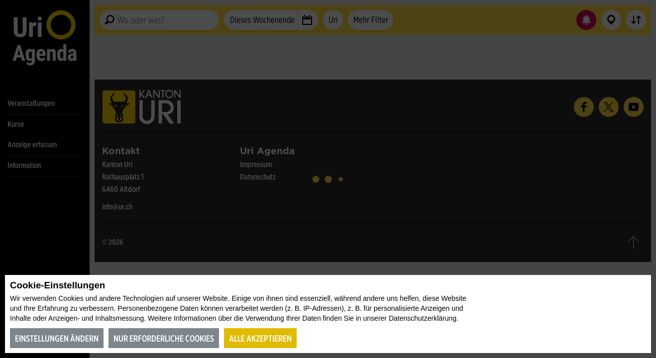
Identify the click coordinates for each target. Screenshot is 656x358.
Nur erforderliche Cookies (163, 338)
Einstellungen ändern (57, 338)
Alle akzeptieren (260, 338)
